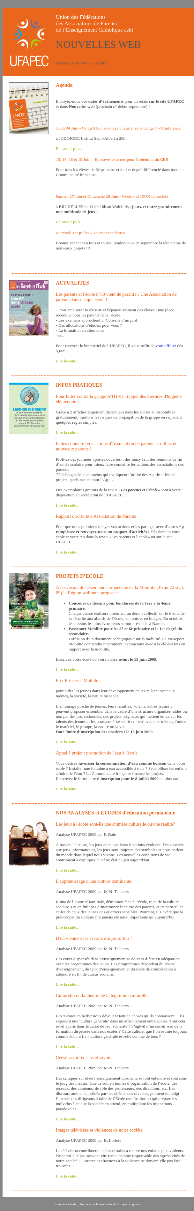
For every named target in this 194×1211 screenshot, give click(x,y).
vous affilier (165, 345)
